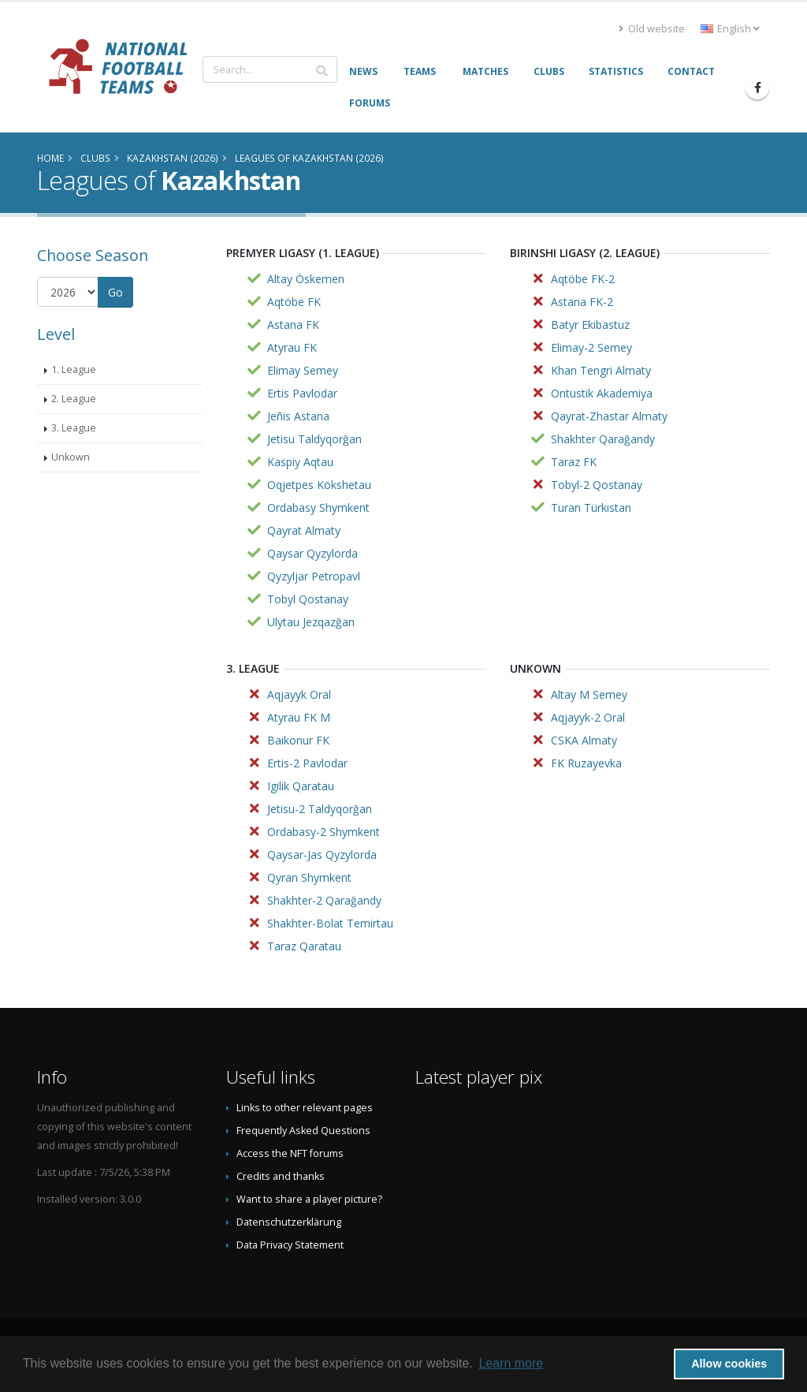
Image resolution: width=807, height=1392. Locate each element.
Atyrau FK (292, 347)
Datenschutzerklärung (288, 1222)
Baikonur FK (298, 740)
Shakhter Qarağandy (603, 438)
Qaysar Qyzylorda (312, 553)
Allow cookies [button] (729, 1363)
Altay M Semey (589, 694)
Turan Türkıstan (591, 507)
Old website (652, 28)
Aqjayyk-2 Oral (588, 717)
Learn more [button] (510, 1363)
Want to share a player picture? (309, 1199)
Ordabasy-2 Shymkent (323, 831)
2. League (73, 398)
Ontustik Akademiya (602, 393)
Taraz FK (574, 461)
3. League (73, 428)
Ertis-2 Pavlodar (307, 763)
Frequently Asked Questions (303, 1130)
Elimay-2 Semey (591, 347)
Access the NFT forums (290, 1153)
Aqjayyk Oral (299, 694)
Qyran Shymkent (309, 877)
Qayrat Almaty (303, 530)
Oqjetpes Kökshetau (319, 484)
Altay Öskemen (305, 278)
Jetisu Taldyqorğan (314, 438)
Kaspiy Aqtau (300, 461)
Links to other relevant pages (304, 1107)
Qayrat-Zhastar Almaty (609, 416)
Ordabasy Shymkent (318, 507)
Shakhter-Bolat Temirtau (330, 923)
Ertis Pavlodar (302, 393)
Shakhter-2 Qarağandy (324, 900)
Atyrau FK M (298, 717)
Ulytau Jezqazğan (311, 621)
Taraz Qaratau (304, 946)
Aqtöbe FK (294, 301)
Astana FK (293, 324)
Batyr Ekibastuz (590, 324)
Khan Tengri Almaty (601, 370)
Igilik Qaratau (300, 785)
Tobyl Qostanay (307, 599)
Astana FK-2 (582, 301)
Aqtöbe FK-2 (583, 278)
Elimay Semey (302, 370)
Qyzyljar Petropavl (313, 576)
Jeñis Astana (298, 416)
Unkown (70, 457)
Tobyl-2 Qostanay (596, 484)
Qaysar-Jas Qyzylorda (322, 854)
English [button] (730, 28)
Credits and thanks (280, 1176)
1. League (73, 369)
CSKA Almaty (584, 740)
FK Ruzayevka (586, 763)
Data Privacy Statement (290, 1245)
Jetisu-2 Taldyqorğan (319, 808)
